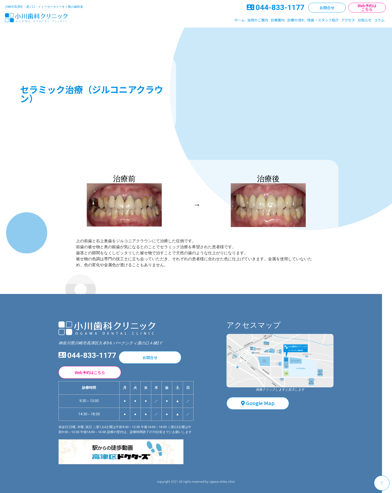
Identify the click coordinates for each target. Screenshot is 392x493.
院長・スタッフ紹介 (323, 19)
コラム (379, 19)
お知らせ (365, 19)
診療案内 (278, 19)
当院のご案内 (257, 19)
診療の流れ (296, 19)
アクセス (348, 19)
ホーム (239, 19)
